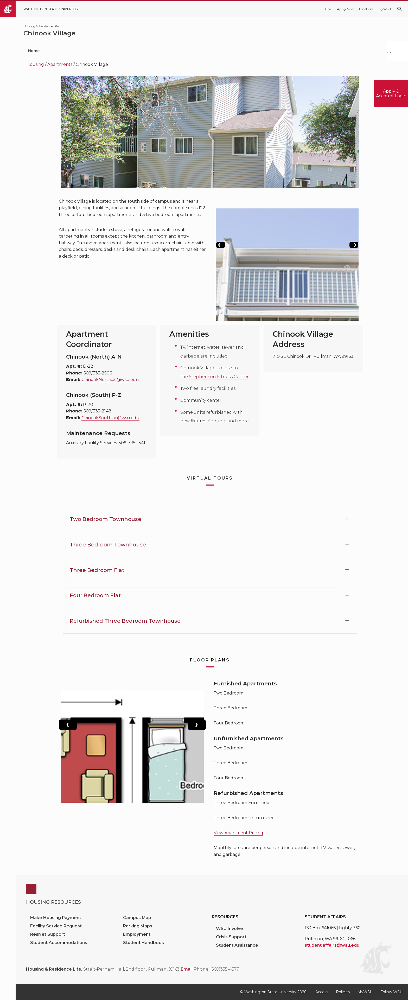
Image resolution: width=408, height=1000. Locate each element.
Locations (366, 9)
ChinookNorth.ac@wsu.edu (110, 379)
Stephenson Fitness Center (219, 376)
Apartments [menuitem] (229, 50)
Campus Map (137, 917)
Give (328, 9)
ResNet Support (47, 934)
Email (187, 969)
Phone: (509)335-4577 (216, 969)
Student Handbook (143, 942)
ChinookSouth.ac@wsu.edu (110, 417)
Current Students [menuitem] (133, 50)
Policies (343, 992)
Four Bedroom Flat (95, 595)
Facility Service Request (56, 925)
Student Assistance (237, 945)
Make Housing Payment (56, 917)
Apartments (59, 64)
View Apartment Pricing (238, 832)
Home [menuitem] (34, 50)
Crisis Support (231, 936)
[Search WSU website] (399, 9)
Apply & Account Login (391, 93)
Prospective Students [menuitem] (77, 50)
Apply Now (345, 9)
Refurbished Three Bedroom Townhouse (125, 621)
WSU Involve (229, 928)
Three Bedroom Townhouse (108, 545)
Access (321, 992)
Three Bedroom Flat (97, 570)
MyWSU (385, 9)
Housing (35, 64)
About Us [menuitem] (268, 50)
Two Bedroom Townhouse (105, 519)
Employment (136, 934)
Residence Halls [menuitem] (183, 50)
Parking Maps (137, 925)
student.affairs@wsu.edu (332, 945)
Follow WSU (391, 992)
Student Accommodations (59, 942)
